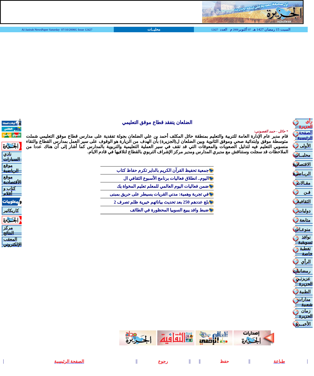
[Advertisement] (157, 76)
